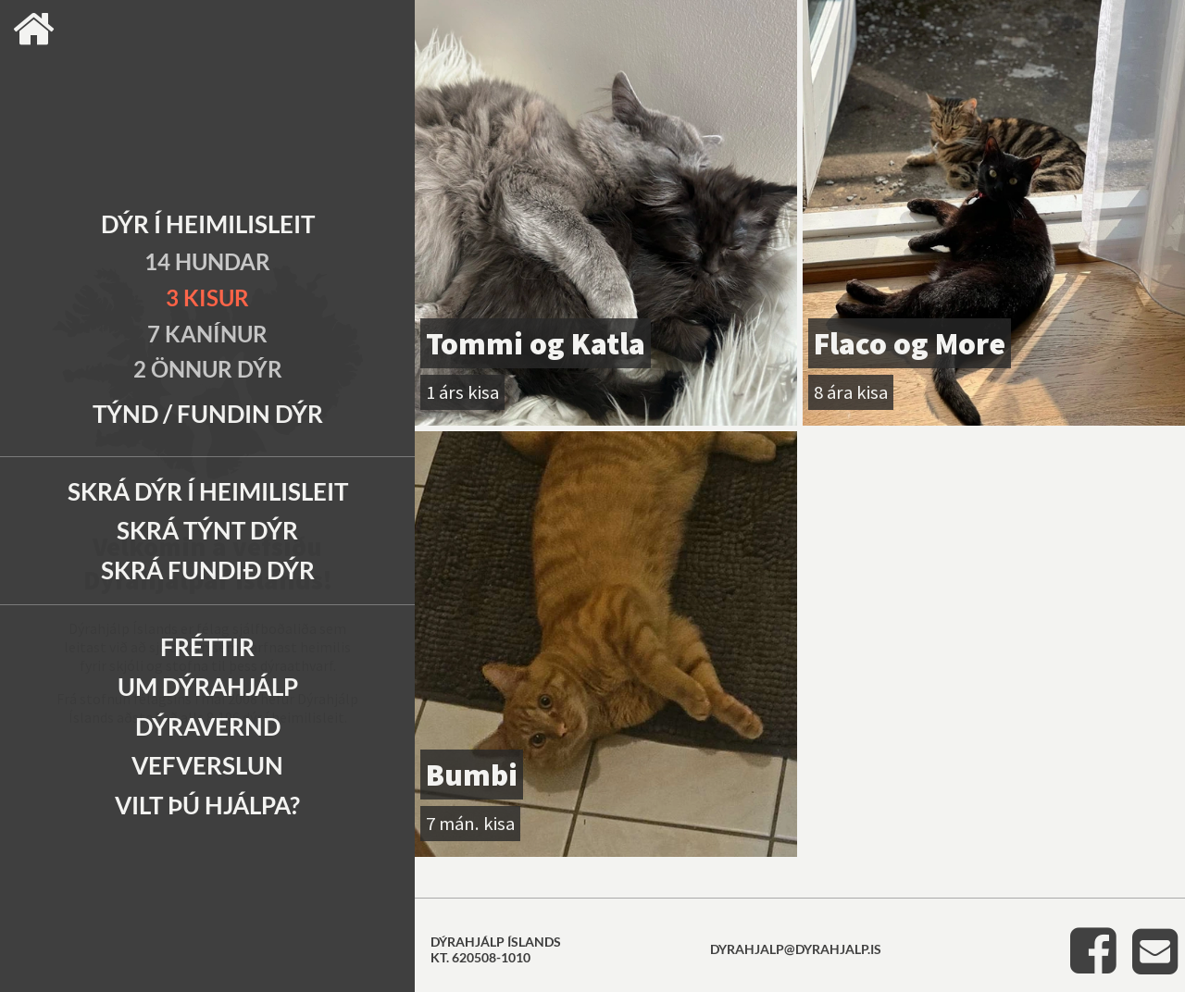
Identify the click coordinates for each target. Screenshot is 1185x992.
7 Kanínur (207, 333)
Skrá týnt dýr (207, 530)
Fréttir (207, 647)
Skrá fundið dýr (208, 570)
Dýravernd (208, 726)
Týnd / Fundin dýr (208, 413)
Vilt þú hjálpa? (207, 805)
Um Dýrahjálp (208, 686)
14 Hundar (207, 261)
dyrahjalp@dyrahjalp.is (795, 949)
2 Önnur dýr (207, 368)
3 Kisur (207, 297)
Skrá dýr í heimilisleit (208, 491)
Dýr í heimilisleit (208, 224)
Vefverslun (207, 765)
